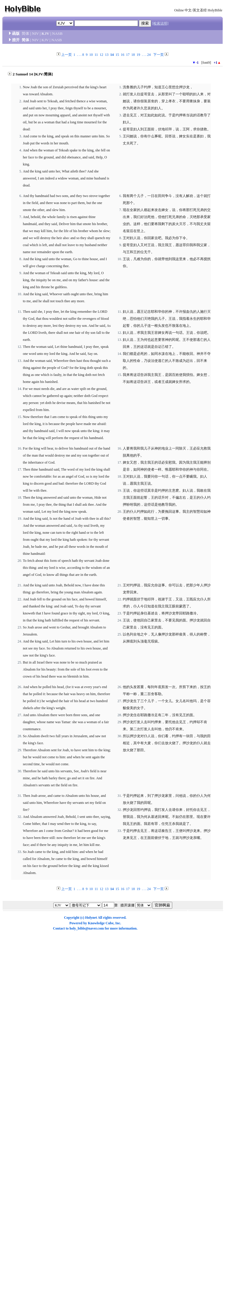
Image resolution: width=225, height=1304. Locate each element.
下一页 (158, 55)
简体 (25, 33)
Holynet (91, 918)
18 (133, 55)
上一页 (66, 55)
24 (149, 55)
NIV (35, 33)
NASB (57, 33)
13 (106, 55)
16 (122, 55)
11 (96, 55)
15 (117, 55)
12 (101, 55)
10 (91, 55)
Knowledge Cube (101, 923)
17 (127, 55)
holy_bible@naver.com (86, 928)
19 (138, 55)
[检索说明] (160, 23)
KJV (46, 33)
